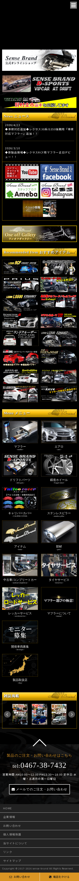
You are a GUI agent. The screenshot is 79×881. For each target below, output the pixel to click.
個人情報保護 (12, 834)
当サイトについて (15, 843)
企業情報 (9, 817)
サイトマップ (12, 861)
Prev (7, 714)
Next (71, 714)
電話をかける (59, 877)
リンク (7, 852)
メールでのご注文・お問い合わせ (41, 789)
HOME (7, 808)
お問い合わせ (12, 826)
